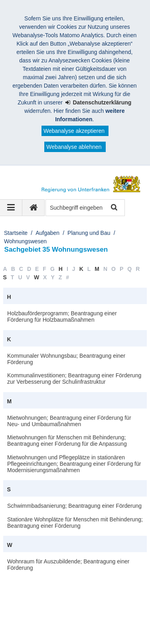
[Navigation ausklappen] (11, 207)
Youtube (24, 616)
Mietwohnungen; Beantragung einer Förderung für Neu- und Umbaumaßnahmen (69, 421)
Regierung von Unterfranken (54, 583)
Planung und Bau (88, 233)
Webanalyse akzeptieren (74, 131)
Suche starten (113, 208)
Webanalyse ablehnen (73, 147)
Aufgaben (47, 233)
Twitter (97, 608)
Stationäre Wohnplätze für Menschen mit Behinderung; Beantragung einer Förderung (75, 522)
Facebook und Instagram (44, 608)
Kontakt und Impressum (43, 591)
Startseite (16, 233)
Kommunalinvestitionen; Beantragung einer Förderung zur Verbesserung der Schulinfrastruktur (74, 378)
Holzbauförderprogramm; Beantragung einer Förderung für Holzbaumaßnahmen (62, 316)
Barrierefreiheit (104, 591)
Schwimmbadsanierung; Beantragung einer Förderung (74, 506)
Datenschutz (29, 600)
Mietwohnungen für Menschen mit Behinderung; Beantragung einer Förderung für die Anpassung (67, 440)
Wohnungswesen (25, 241)
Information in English (85, 600)
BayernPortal (63, 616)
